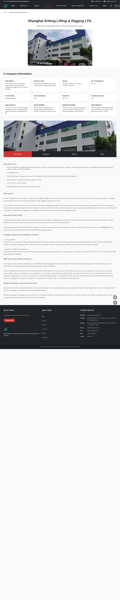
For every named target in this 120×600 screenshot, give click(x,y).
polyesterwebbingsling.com (94, 315)
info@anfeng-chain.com (110, 1)
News (105, 5)
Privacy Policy (45, 337)
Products (24, 5)
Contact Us (93, 5)
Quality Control (78, 5)
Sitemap (44, 333)
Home (13, 5)
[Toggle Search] (111, 5)
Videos (36, 5)
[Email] (115, 297)
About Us (47, 5)
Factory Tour (61, 5)
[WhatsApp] (115, 303)
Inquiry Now (9, 320)
